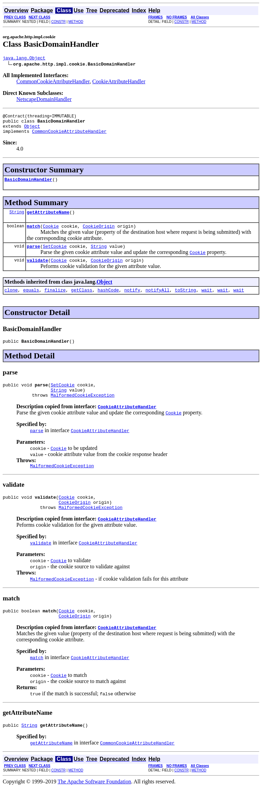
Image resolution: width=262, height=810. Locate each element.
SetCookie (55, 255)
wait (206, 301)
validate (37, 270)
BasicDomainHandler (28, 185)
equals (31, 301)
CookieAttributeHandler (118, 82)
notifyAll (158, 301)
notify (132, 301)
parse (33, 255)
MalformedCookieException (82, 410)
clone (11, 301)
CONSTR (58, 22)
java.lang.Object (24, 59)
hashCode (108, 301)
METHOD (76, 22)
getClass (81, 301)
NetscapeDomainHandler (44, 100)
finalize (55, 301)
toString (185, 301)
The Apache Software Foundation (94, 804)
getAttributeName (48, 219)
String (16, 219)
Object (32, 130)
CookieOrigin (99, 234)
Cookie (51, 234)
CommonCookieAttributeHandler (52, 82)
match (33, 234)
